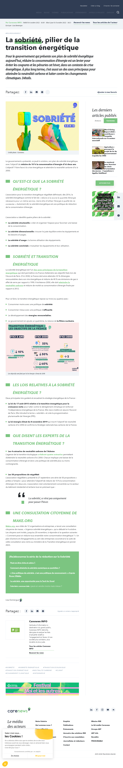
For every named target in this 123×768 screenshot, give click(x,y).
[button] (5, 764)
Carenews (111, 121)
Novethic (95, 737)
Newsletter (83, 6)
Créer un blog (95, 6)
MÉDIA (39, 13)
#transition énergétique (17, 670)
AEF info (94, 733)
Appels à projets (96, 13)
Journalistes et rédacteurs (74, 741)
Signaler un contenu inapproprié (68, 611)
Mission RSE (96, 721)
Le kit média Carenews (100, 725)
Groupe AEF (96, 729)
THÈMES (55, 13)
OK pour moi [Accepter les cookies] (40, 756)
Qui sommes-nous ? (43, 725)
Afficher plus (104, 183)
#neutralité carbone (42, 670)
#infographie (39, 673)
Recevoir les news (82, 22)
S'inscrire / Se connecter (111, 6)
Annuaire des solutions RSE (74, 733)
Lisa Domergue (17, 25)
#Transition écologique (54, 667)
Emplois (110, 13)
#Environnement (13, 33)
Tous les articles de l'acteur (105, 22)
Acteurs (98, 121)
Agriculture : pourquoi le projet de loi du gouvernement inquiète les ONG (104, 151)
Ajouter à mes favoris (107, 92)
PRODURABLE (97, 741)
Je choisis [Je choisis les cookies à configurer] (15, 756)
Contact (66, 745)
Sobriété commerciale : (21, 586)
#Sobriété (10, 667)
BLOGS (46, 13)
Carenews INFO (15, 23)
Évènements (80, 13)
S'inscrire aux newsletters (73, 737)
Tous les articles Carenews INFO (40, 647)
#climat (59, 670)
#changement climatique (17, 673)
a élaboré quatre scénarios (50, 454)
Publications (67, 13)
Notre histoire (41, 721)
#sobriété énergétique (28, 667)
